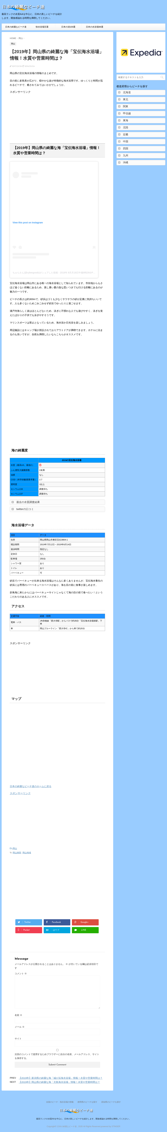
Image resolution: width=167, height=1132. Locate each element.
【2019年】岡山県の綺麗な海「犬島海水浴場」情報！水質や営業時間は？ (59, 1082)
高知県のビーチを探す (111, 1102)
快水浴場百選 (42, 27)
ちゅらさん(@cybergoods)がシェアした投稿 (35, 272)
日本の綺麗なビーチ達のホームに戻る (30, 786)
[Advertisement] (37, 116)
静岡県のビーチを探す (87, 1102)
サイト (18, 1038)
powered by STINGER (110, 1126)
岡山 (15, 848)
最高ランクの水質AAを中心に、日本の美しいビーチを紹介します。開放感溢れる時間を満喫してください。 (83, 1119)
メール (19, 1027)
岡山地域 (27, 852)
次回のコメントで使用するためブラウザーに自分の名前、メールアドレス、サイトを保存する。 (57, 1056)
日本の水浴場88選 (94, 27)
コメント (21, 973)
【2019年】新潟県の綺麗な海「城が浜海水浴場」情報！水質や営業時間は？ (60, 1078)
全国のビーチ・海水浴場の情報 (60, 1102)
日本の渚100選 (68, 27)
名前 (18, 1015)
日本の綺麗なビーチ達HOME (15, 28)
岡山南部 (17, 852)
